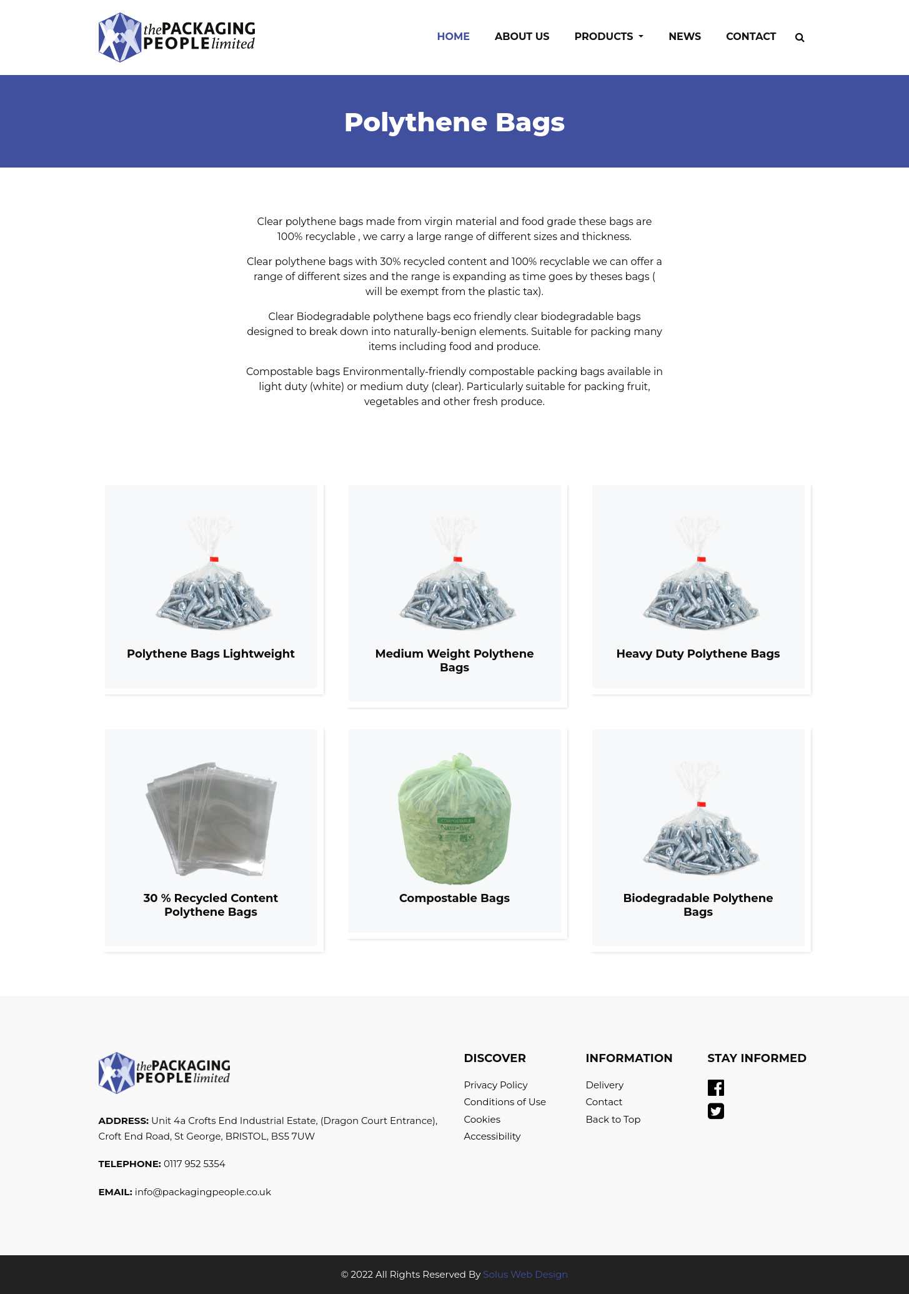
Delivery (605, 1085)
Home (459, 36)
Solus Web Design (525, 1274)
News (684, 37)
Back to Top (613, 1119)
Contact (751, 37)
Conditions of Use (505, 1102)
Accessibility (492, 1136)
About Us (522, 37)
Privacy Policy (496, 1085)
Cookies (482, 1119)
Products (606, 37)
